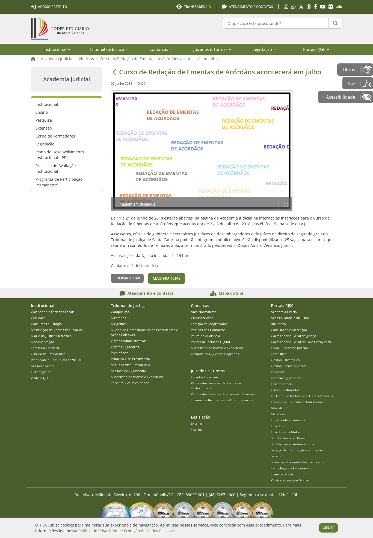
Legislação (44, 144)
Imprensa (278, 372)
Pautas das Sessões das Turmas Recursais (223, 394)
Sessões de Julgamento (128, 371)
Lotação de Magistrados (209, 323)
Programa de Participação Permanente (58, 182)
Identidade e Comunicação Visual (56, 360)
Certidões (38, 317)
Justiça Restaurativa (286, 390)
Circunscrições (202, 317)
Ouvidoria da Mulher (286, 432)
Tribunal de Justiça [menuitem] (109, 49)
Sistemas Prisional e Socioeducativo (298, 462)
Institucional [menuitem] (56, 49)
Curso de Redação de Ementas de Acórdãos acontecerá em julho (159, 58)
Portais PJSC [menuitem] (316, 49)
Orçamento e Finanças (288, 420)
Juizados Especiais (204, 377)
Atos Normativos (203, 311)
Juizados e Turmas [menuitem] (212, 49)
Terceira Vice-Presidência (130, 383)
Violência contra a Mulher (290, 480)
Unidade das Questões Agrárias (215, 354)
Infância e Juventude (286, 378)
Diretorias (118, 317)
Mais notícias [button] (166, 278)
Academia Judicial (57, 58)
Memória (278, 414)
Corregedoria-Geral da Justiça (293, 336)
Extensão (43, 128)
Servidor (277, 456)
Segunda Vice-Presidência (130, 364)
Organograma (41, 372)
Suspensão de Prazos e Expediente (137, 377)
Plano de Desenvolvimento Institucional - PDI (59, 154)
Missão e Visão (42, 366)
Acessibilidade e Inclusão (290, 317)
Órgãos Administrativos (129, 340)
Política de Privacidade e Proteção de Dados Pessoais (126, 530)
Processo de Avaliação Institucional (55, 168)
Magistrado (279, 408)
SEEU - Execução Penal (288, 438)
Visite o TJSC (40, 378)
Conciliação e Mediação (289, 330)
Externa (197, 423)
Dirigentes (119, 323)
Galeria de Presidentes (48, 354)
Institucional (46, 104)
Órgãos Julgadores (125, 346)
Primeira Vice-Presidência (130, 358)
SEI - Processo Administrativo (293, 444)
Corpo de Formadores (55, 136)
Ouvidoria (278, 426)
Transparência (282, 474)
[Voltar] (114, 72)
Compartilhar (127, 278)
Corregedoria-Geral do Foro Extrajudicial (302, 342)
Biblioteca (278, 323)
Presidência (120, 352)
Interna (196, 429)
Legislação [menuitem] (264, 49)
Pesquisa (43, 120)
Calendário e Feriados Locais (53, 311)
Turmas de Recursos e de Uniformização (222, 400)
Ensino (41, 112)
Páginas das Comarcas (208, 330)
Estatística (278, 354)
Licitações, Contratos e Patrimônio (297, 402)
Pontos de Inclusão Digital (210, 342)
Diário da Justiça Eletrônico (51, 336)
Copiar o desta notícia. (135, 265)
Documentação (42, 342)
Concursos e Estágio (46, 323)
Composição (120, 311)
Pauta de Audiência (205, 336)
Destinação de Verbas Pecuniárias (57, 330)
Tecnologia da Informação (290, 468)
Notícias (86, 58)
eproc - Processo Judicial (289, 348)
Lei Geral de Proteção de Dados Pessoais (302, 396)
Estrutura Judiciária (45, 348)
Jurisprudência (282, 384)
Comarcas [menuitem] (160, 49)
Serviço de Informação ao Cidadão (297, 450)
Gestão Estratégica (285, 360)
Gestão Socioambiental (288, 366)
